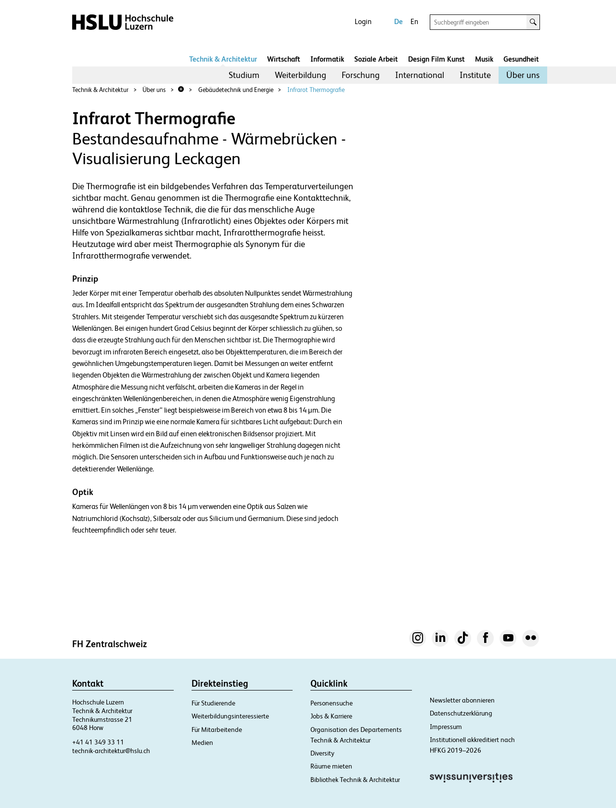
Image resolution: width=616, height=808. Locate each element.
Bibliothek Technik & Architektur (355, 779)
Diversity (322, 753)
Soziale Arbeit (376, 59)
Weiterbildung (300, 75)
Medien (202, 742)
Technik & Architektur (223, 59)
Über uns (522, 75)
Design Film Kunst (436, 59)
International (419, 75)
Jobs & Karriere (331, 716)
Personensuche (331, 703)
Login (363, 21)
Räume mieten (331, 766)
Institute (475, 75)
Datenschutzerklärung (461, 713)
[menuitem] (244, 75)
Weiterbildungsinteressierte (230, 716)
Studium (244, 75)
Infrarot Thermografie (316, 89)
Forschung (361, 75)
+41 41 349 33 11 (98, 742)
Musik (484, 59)
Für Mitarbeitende (217, 729)
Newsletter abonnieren (462, 700)
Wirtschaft (283, 59)
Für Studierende (213, 703)
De (398, 21)
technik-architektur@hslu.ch (111, 751)
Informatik (327, 59)
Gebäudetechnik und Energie (235, 89)
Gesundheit (521, 59)
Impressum (446, 726)
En (414, 21)
